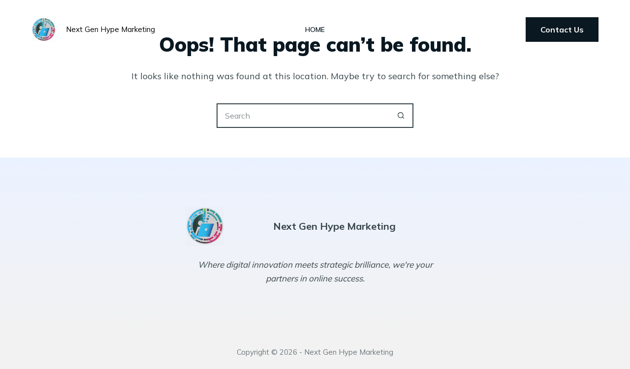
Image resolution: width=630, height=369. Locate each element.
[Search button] (401, 115)
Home (315, 29)
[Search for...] (303, 115)
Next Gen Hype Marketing (110, 29)
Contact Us (562, 29)
